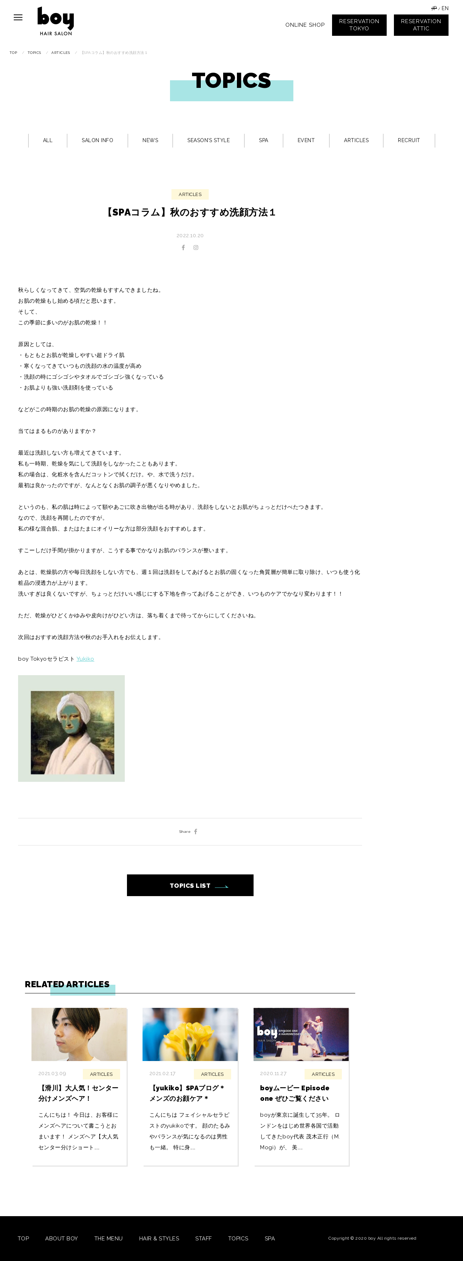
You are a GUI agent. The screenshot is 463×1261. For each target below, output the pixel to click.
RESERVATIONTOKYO (359, 25)
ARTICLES (356, 140)
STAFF (203, 1238)
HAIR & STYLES (159, 1238)
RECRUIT (409, 140)
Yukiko (85, 659)
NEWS (150, 140)
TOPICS (238, 1238)
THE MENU (108, 1238)
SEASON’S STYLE (208, 140)
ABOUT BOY (61, 1238)
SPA (263, 140)
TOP (23, 1238)
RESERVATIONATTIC (421, 25)
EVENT (306, 140)
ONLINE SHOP (305, 25)
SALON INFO (97, 140)
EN (445, 8)
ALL (48, 140)
